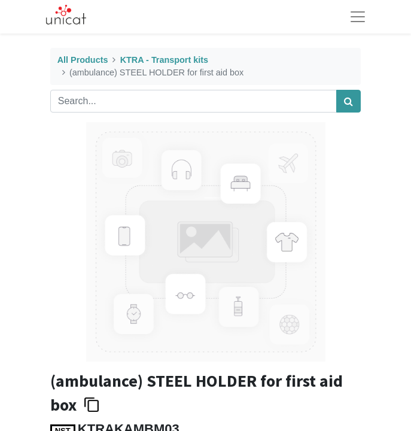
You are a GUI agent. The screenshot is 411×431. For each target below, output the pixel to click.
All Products (82, 60)
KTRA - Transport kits (164, 60)
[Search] (348, 101)
